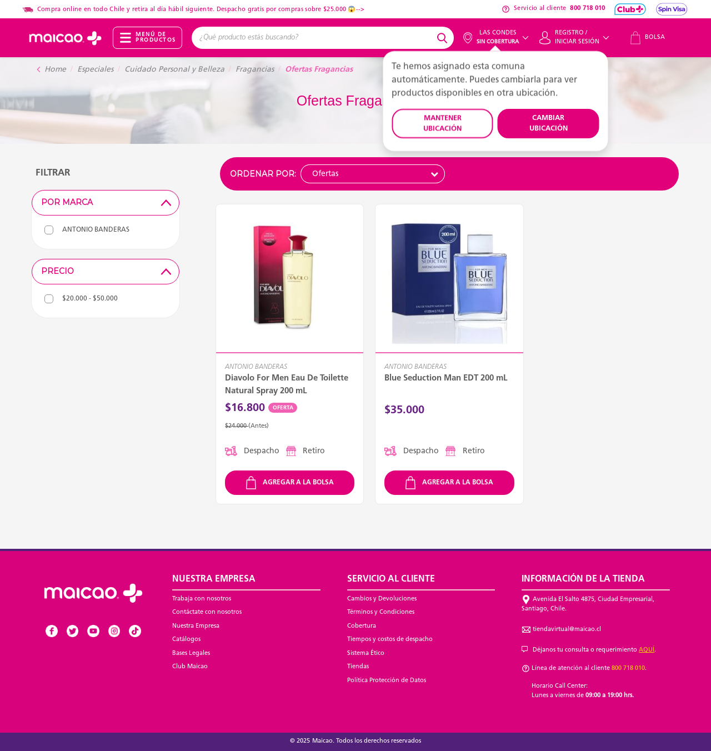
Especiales (95, 70)
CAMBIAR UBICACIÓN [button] (548, 123)
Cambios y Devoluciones (382, 599)
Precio (107, 271)
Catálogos (186, 640)
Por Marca (107, 202)
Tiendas (358, 667)
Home (55, 70)
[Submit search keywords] (444, 38)
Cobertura (361, 626)
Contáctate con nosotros (207, 612)
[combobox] (313, 38)
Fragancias (255, 70)
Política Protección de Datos (386, 681)
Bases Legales (191, 653)
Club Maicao (190, 667)
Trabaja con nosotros (201, 599)
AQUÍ (646, 650)
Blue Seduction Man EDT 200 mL (446, 378)
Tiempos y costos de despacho (390, 640)
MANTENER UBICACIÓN (442, 123)
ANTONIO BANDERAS (256, 367)
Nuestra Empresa (195, 626)
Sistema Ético (365, 653)
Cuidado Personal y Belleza (174, 70)
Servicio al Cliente (391, 579)
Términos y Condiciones (380, 612)
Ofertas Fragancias (319, 70)
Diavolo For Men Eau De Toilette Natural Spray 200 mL (286, 384)
